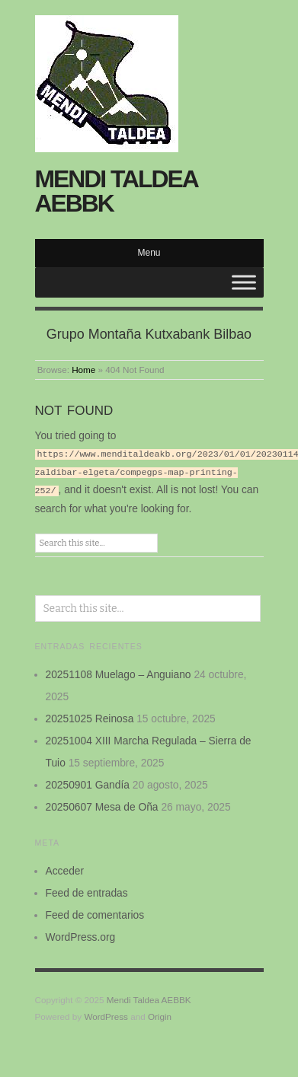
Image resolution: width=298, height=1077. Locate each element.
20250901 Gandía (88, 782)
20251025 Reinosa (90, 716)
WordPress (106, 1014)
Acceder (65, 868)
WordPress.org (81, 935)
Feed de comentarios (95, 913)
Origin (159, 1014)
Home (83, 369)
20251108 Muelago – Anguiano (118, 672)
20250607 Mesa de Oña (102, 804)
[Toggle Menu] (244, 282)
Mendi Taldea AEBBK (116, 191)
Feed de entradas (87, 890)
